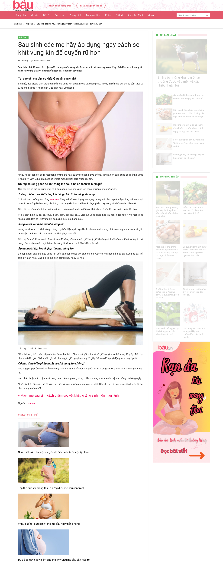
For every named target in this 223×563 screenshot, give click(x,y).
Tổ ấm (108, 15)
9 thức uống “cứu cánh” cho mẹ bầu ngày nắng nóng (122, 454)
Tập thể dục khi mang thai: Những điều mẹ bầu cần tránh (80, 454)
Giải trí (119, 15)
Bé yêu (46, 15)
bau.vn (31, 403)
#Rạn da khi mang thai (60, 5)
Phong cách (75, 15)
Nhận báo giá (140, 551)
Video (151, 15)
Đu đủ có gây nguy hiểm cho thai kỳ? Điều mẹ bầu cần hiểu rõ (37, 495)
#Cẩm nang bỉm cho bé (91, 5)
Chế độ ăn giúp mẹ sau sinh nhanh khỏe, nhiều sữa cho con (79, 495)
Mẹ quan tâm (93, 15)
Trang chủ (21, 15)
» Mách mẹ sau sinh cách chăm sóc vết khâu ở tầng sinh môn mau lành (68, 395)
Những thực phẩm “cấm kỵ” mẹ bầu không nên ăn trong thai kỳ (121, 495)
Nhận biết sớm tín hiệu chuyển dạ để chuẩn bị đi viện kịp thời (37, 454)
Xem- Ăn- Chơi (135, 15)
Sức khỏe (60, 15)
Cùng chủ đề (28, 415)
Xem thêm (80, 508)
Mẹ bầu (34, 15)
